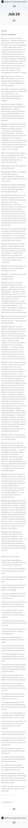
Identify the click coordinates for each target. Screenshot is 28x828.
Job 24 (14, 14)
